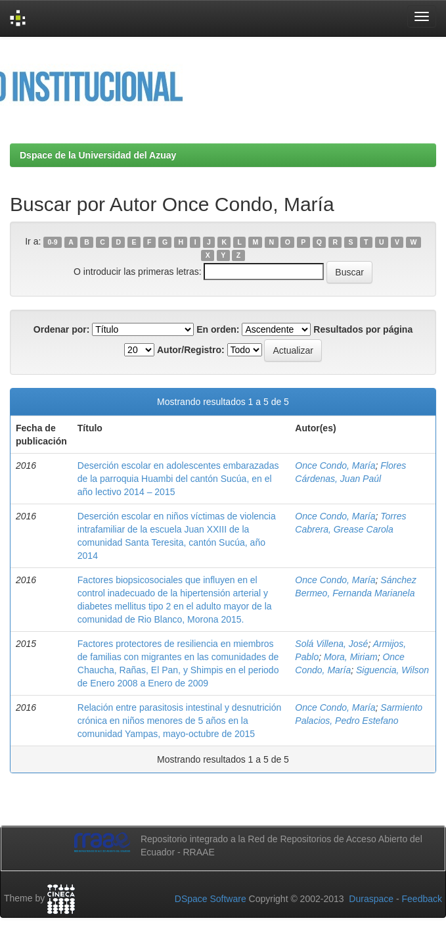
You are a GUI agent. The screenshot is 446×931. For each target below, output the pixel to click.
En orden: (217, 329)
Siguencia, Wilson (392, 670)
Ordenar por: (61, 329)
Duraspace (371, 899)
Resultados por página (363, 329)
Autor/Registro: (191, 350)
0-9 (53, 242)
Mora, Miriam (351, 657)
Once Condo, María (335, 465)
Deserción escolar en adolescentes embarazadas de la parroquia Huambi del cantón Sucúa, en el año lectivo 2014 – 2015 (178, 478)
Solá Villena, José (331, 643)
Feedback (422, 899)
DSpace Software (210, 899)
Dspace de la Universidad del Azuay (98, 155)
